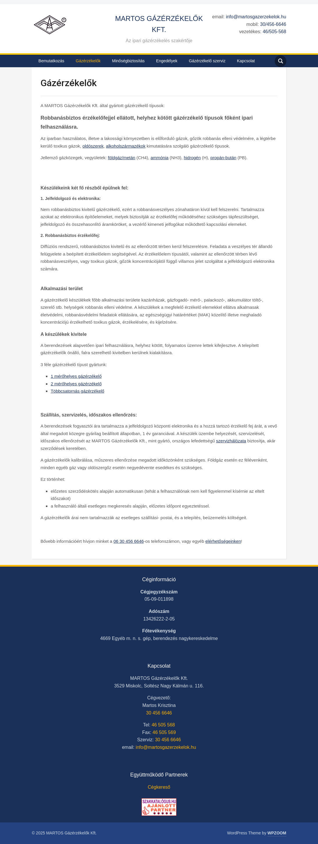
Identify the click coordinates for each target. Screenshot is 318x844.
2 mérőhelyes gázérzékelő (76, 383)
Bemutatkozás (51, 60)
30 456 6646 (159, 712)
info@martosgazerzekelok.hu (256, 16)
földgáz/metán (121, 157)
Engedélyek (166, 60)
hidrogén (192, 157)
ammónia (160, 157)
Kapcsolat (246, 60)
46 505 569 (164, 732)
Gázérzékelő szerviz (207, 60)
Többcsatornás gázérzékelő (77, 391)
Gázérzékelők (88, 60)
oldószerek (93, 145)
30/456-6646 (273, 24)
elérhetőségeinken (223, 541)
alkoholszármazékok (126, 145)
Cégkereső (159, 787)
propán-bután (223, 157)
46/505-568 (274, 31)
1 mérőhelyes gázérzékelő (76, 376)
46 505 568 (163, 724)
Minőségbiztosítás (128, 60)
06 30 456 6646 (128, 541)
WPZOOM (276, 833)
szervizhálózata (231, 440)
